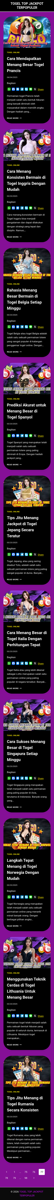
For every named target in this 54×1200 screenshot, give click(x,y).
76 (33, 1172)
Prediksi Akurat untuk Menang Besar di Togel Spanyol (26, 411)
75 (25, 1172)
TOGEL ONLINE (13, 52)
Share (41, 89)
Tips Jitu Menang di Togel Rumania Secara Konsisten (25, 1104)
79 (14, 1178)
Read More (14, 118)
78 (6, 1178)
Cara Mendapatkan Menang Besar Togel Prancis (25, 64)
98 (25, 1178)
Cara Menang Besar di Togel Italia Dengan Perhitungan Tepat (27, 638)
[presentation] (27, 32)
